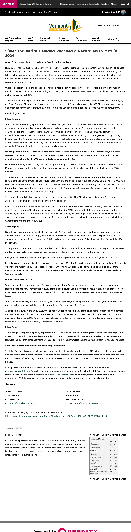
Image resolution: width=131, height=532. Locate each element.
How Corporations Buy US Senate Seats (30, 4)
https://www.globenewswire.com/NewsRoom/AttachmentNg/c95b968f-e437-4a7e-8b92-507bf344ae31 (56, 416)
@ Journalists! (82, 39)
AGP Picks (8, 4)
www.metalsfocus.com (63, 374)
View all (125, 4)
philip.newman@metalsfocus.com (82, 403)
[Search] (117, 39)
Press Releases (64, 39)
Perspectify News (46, 39)
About (110, 39)
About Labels (96, 39)
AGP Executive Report (13, 39)
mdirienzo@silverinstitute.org (19, 403)
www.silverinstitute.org (19, 371)
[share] (124, 39)
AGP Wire (30, 39)
